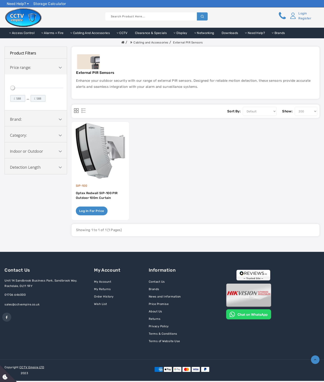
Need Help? (18, 4)
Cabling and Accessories (90, 33)
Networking (204, 33)
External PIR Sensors (188, 42)
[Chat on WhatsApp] (248, 315)
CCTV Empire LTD (31, 368)
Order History (104, 297)
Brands (278, 33)
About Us (155, 312)
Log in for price (92, 212)
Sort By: (234, 111)
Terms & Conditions (163, 335)
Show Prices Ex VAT (300, 3)
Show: (287, 111)
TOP (315, 359)
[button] (299, 16)
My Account (102, 282)
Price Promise (159, 305)
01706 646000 (15, 296)
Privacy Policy (159, 327)
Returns (155, 320)
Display (180, 33)
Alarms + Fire (52, 33)
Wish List (100, 305)
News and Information (165, 297)
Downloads (229, 33)
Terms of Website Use (164, 342)
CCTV (122, 33)
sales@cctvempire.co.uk (22, 305)
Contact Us (157, 282)
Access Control (21, 33)
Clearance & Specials (150, 33)
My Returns (102, 290)
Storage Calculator (49, 4)
